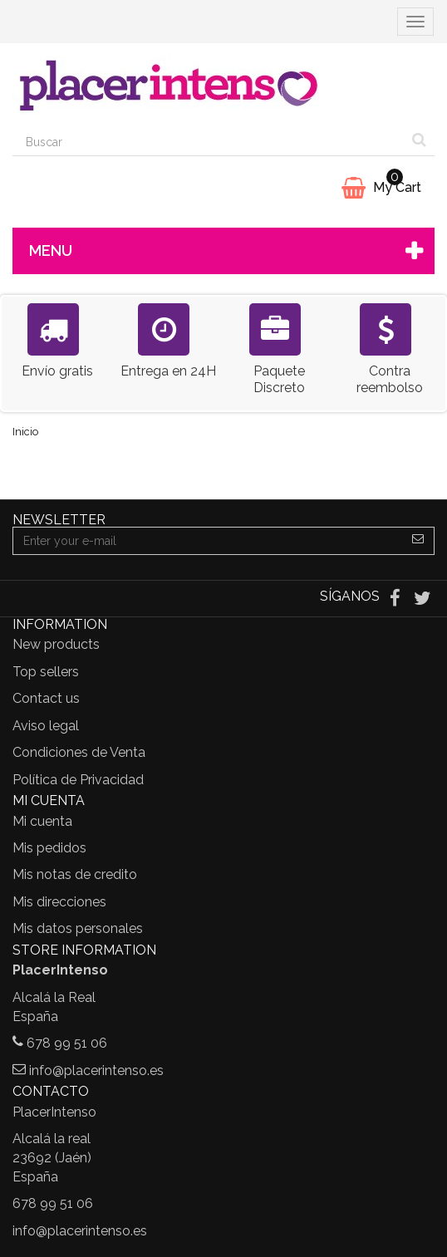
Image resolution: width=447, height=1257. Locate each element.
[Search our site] (208, 142)
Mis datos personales (77, 928)
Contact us (46, 698)
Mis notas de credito (74, 874)
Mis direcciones (59, 902)
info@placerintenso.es (96, 1070)
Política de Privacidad (78, 780)
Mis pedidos (49, 848)
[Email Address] (207, 541)
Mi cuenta (42, 821)
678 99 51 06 (67, 1043)
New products (56, 644)
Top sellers (45, 672)
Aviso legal (45, 726)
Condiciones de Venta (78, 752)
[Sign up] (418, 541)
